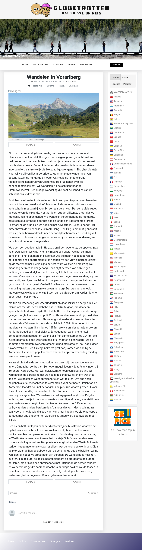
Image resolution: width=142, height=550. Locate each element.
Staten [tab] (125, 77)
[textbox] (58, 514)
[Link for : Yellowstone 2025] (71, 39)
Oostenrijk (37, 86)
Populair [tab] (127, 84)
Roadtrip (50, 86)
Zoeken (116, 64)
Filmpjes (58, 64)
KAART (77, 144)
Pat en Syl (86, 64)
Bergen (61, 86)
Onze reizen (40, 64)
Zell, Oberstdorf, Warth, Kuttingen (48, 81)
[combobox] (103, 65)
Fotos (71, 64)
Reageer (14, 91)
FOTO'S (30, 144)
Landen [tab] (115, 77)
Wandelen (73, 86)
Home (25, 64)
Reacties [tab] (116, 84)
